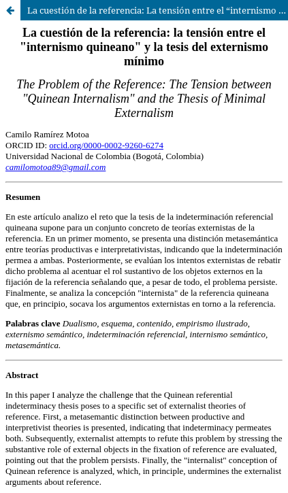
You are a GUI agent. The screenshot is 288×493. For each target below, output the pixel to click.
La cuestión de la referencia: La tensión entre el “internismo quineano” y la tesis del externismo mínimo (157, 10)
